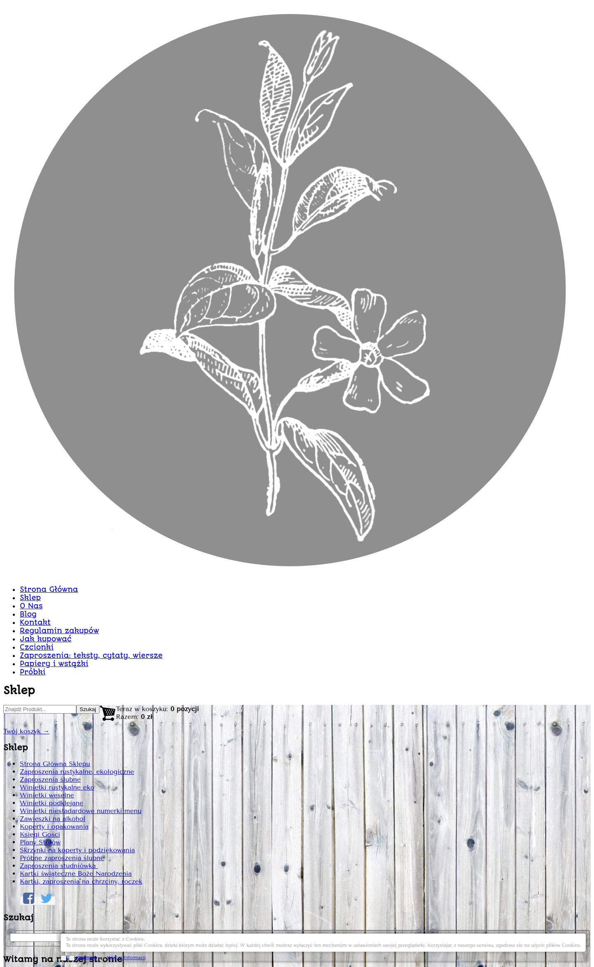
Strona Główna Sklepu (134, 330)
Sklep (252, 217)
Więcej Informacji (529, 947)
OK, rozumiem (484, 947)
